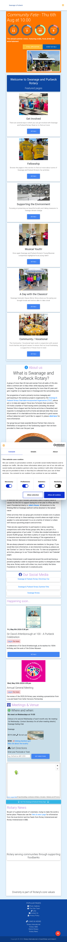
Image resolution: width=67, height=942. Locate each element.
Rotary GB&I (33, 927)
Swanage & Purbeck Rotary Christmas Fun (33, 579)
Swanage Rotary (33, 593)
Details (33, 131)
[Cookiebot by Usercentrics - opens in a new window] (55, 445)
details (33, 654)
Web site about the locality (18, 743)
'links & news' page (39, 814)
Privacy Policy (33, 915)
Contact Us (33, 913)
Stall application (32, 47)
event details (51, 47)
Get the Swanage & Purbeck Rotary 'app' (33, 802)
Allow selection (33, 495)
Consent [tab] (11, 452)
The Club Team (33, 908)
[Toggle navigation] (63, 5)
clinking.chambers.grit (22, 741)
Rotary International (33, 924)
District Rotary (33, 929)
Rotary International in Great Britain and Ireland (39, 939)
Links (33, 911)
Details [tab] (33, 452)
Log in (10, 641)
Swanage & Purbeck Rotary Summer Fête (33, 587)
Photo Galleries (33, 906)
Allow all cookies (54, 495)
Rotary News (33, 931)
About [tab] (55, 452)
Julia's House (33, 505)
